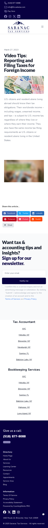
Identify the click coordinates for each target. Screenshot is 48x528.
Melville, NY (24, 335)
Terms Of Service (10, 495)
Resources (7, 470)
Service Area (8, 481)
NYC (24, 328)
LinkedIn (37, 213)
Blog (5, 484)
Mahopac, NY (24, 407)
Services (6, 463)
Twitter (23, 213)
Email (8, 225)
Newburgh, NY (24, 347)
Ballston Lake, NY (24, 359)
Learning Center (9, 466)
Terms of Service (12, 299)
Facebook (9, 213)
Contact (6, 474)
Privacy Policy (30, 299)
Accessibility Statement (12, 502)
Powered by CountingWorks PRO (16, 506)
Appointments (8, 477)
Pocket (23, 219)
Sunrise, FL (24, 353)
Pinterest (9, 219)
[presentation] (19, 308)
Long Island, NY (24, 413)
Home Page (7, 456)
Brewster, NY (24, 341)
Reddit (36, 219)
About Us (7, 459)
